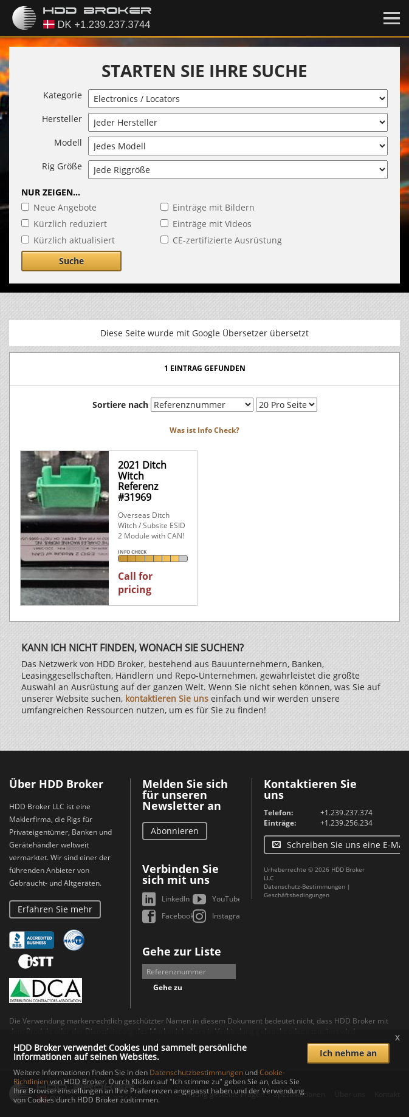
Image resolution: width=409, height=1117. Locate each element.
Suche (71, 261)
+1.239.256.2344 (348, 823)
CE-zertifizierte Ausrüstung (227, 240)
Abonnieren (175, 831)
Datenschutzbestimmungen (196, 1072)
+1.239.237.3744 (348, 812)
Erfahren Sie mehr (55, 909)
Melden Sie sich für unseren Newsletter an (185, 794)
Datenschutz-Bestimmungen (304, 886)
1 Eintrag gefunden (205, 368)
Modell (68, 142)
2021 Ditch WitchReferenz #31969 (142, 481)
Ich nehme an (348, 1053)
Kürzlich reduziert (70, 223)
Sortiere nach (120, 404)
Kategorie (62, 95)
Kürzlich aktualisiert (74, 240)
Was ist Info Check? (204, 430)
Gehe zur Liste (181, 951)
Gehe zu (167, 987)
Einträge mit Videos (212, 223)
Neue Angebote (65, 207)
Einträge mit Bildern (214, 207)
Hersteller (62, 118)
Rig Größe (62, 166)
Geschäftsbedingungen (296, 895)
